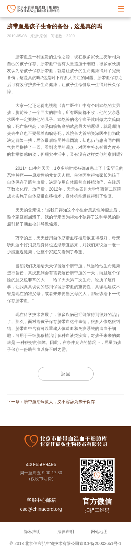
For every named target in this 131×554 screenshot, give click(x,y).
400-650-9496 (41, 464)
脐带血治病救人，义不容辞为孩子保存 (59, 401)
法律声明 (65, 531)
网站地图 (99, 531)
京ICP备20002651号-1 (100, 543)
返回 (66, 374)
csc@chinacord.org (41, 509)
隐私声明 (32, 531)
